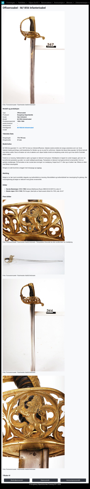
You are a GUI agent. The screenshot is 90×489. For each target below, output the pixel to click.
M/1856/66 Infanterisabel (25, 128)
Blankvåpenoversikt (17, 480)
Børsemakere (46, 3)
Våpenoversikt (45, 480)
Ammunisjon (59, 3)
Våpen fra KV (33, 3)
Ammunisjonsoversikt (73, 480)
